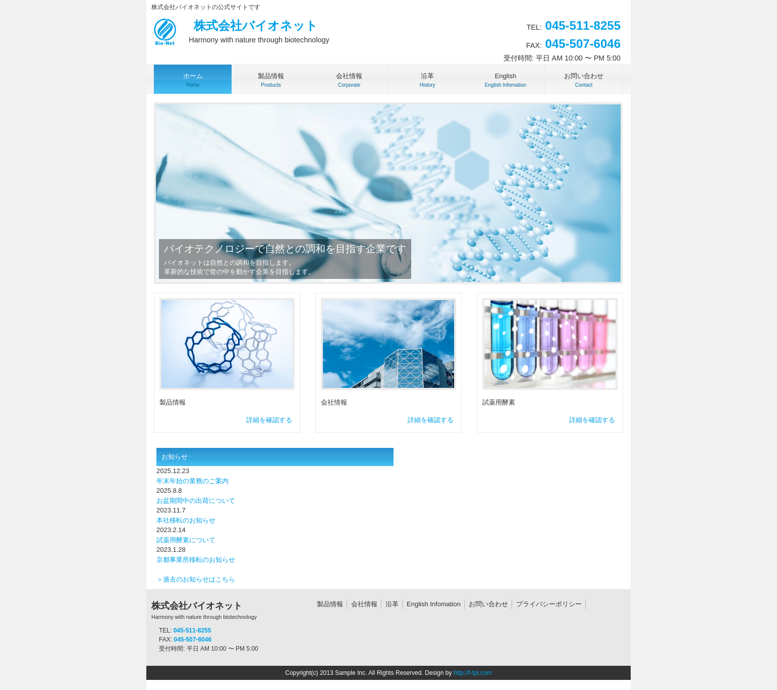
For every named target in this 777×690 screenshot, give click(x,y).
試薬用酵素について (185, 540)
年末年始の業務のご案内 (192, 481)
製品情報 (330, 604)
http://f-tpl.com (473, 672)
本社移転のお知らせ (185, 520)
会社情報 (364, 604)
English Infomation (434, 604)
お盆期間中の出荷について (195, 500)
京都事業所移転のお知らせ (195, 559)
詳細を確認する (269, 420)
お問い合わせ (488, 604)
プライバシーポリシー (549, 604)
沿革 (392, 604)
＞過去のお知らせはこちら (195, 579)
